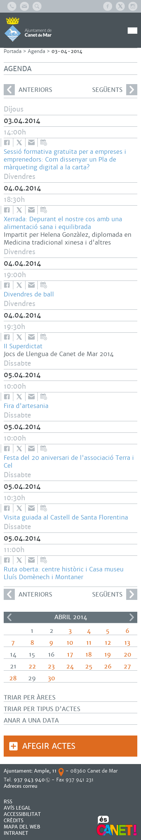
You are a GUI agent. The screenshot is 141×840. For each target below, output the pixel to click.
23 (51, 666)
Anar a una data (31, 720)
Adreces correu (21, 786)
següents (114, 89)
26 (108, 666)
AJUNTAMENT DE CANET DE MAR (28, 29)
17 (70, 654)
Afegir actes (48, 746)
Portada (12, 51)
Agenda (36, 51)
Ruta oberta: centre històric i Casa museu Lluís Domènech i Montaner (64, 573)
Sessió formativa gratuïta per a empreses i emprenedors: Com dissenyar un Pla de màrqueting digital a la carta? (65, 159)
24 (70, 666)
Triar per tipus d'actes (42, 709)
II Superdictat (23, 346)
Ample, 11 (45, 771)
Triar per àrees (30, 697)
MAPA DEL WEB (22, 827)
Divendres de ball (29, 294)
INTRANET (16, 833)
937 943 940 (29, 780)
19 (107, 654)
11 (88, 643)
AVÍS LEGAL (17, 808)
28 (13, 678)
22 (32, 666)
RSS (8, 802)
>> (131, 617)
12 (108, 643)
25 (89, 666)
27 (127, 666)
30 (51, 678)
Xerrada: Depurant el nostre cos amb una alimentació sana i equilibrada (63, 223)
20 (127, 654)
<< (9, 617)
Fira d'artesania (26, 406)
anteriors (28, 89)
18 (88, 654)
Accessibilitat (22, 814)
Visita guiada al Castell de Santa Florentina (66, 517)
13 (127, 643)
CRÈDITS (13, 820)
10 (70, 643)
